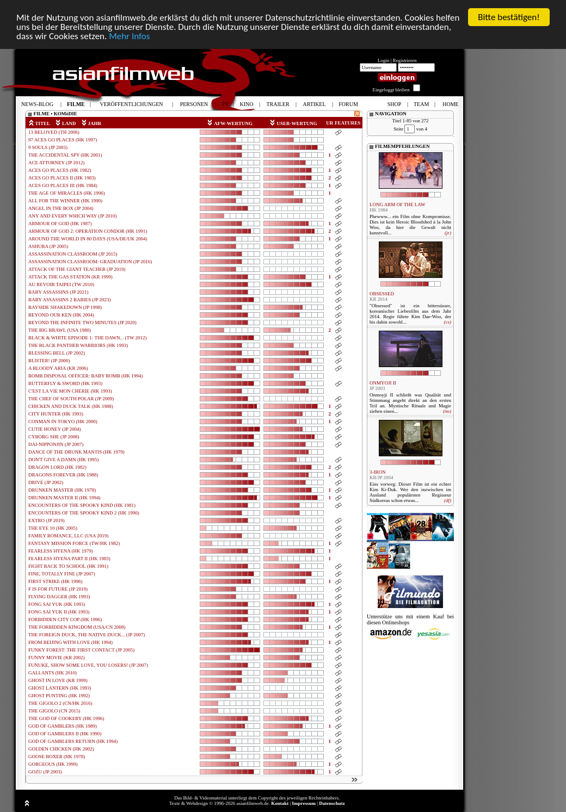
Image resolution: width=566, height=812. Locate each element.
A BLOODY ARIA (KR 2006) (58, 368)
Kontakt (279, 803)
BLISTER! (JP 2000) (49, 360)
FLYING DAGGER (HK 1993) (59, 596)
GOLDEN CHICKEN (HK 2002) (61, 749)
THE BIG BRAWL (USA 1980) (59, 330)
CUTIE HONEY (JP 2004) (54, 429)
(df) (447, 500)
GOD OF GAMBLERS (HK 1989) (62, 726)
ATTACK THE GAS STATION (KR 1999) (70, 277)
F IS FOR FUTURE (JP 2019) (58, 589)
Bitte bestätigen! (509, 17)
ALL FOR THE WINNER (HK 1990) (65, 200)
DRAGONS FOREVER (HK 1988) (63, 475)
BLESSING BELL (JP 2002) (56, 353)
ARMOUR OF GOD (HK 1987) (60, 223)
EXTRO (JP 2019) (46, 520)
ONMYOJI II (383, 383)
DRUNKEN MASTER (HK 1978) (62, 490)
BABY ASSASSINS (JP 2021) (58, 292)
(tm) (447, 411)
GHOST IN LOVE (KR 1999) (58, 680)
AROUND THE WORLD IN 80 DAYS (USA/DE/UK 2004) (87, 238)
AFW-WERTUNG (230, 123)
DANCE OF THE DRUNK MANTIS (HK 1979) (76, 452)
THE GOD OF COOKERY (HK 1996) (66, 718)
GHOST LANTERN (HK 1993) (59, 688)
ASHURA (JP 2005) (48, 246)
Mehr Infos (129, 36)
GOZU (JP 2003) (45, 771)
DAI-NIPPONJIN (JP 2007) (55, 444)
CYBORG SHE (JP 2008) (53, 436)
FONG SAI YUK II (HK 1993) (58, 612)
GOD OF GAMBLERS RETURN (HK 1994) (73, 741)
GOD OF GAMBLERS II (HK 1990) (64, 733)
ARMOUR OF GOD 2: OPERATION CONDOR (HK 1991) (87, 231)
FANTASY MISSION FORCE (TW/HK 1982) (74, 543)
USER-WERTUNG (293, 123)
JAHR (91, 123)
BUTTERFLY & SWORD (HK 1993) (65, 383)
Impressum (304, 803)
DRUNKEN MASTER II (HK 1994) (64, 497)
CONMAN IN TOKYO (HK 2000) (62, 421)
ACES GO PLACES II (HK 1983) (62, 178)
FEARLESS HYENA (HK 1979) (60, 551)
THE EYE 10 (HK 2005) (52, 528)
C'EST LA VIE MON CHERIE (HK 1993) (70, 391)
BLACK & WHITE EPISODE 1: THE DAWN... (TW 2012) (87, 337)
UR (329, 123)
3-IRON (378, 472)
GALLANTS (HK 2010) (52, 672)
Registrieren (405, 60)
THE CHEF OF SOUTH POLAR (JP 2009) (71, 398)
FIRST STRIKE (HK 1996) (55, 581)
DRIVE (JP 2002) (45, 482)
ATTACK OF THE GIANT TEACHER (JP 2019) (76, 269)
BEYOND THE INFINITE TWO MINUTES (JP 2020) (82, 322)
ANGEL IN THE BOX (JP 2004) (60, 208)
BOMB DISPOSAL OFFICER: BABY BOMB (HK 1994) (85, 376)
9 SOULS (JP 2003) (47, 147)
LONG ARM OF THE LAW (398, 204)
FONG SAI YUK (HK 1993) (56, 604)
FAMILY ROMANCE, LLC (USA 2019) (68, 535)
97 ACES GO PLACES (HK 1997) (62, 139)
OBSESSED (382, 293)
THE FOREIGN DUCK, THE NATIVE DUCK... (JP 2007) (86, 634)
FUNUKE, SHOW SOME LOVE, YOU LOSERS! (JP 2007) (88, 665)
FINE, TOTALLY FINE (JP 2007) (61, 574)
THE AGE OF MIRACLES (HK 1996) (66, 193)
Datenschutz (332, 803)
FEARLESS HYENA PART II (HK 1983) (69, 558)
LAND (65, 123)
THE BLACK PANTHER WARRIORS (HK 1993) (78, 345)
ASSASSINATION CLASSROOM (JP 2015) (72, 254)
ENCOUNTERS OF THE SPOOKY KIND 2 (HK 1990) (83, 513)
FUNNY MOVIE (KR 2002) (56, 657)
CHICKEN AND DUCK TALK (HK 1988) (70, 406)
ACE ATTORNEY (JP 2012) (56, 162)
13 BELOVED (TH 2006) (53, 132)
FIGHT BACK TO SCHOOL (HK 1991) (68, 566)
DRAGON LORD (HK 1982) (57, 467)
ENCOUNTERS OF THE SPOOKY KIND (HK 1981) (82, 505)
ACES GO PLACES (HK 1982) (59, 170)
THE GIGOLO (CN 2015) (54, 711)
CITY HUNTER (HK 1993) (55, 414)
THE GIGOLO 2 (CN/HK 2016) (60, 703)
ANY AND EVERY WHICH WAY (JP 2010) (72, 216)
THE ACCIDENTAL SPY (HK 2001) (65, 155)
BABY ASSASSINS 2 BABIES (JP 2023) (69, 299)
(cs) (448, 322)
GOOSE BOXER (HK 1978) (56, 756)
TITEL (39, 123)
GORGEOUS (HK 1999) (53, 764)
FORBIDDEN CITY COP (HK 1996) (65, 619)
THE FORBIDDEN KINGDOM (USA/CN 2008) (77, 627)
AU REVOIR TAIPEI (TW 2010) (61, 284)
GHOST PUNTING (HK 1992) (59, 695)
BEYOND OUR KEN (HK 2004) (61, 315)
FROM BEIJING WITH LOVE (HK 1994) (70, 642)
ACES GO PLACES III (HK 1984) (62, 185)
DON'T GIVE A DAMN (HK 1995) (63, 459)
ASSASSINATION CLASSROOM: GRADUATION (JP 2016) (90, 261)
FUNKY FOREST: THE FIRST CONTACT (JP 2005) (81, 650)
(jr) (448, 232)
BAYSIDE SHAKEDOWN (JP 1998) (65, 307)
